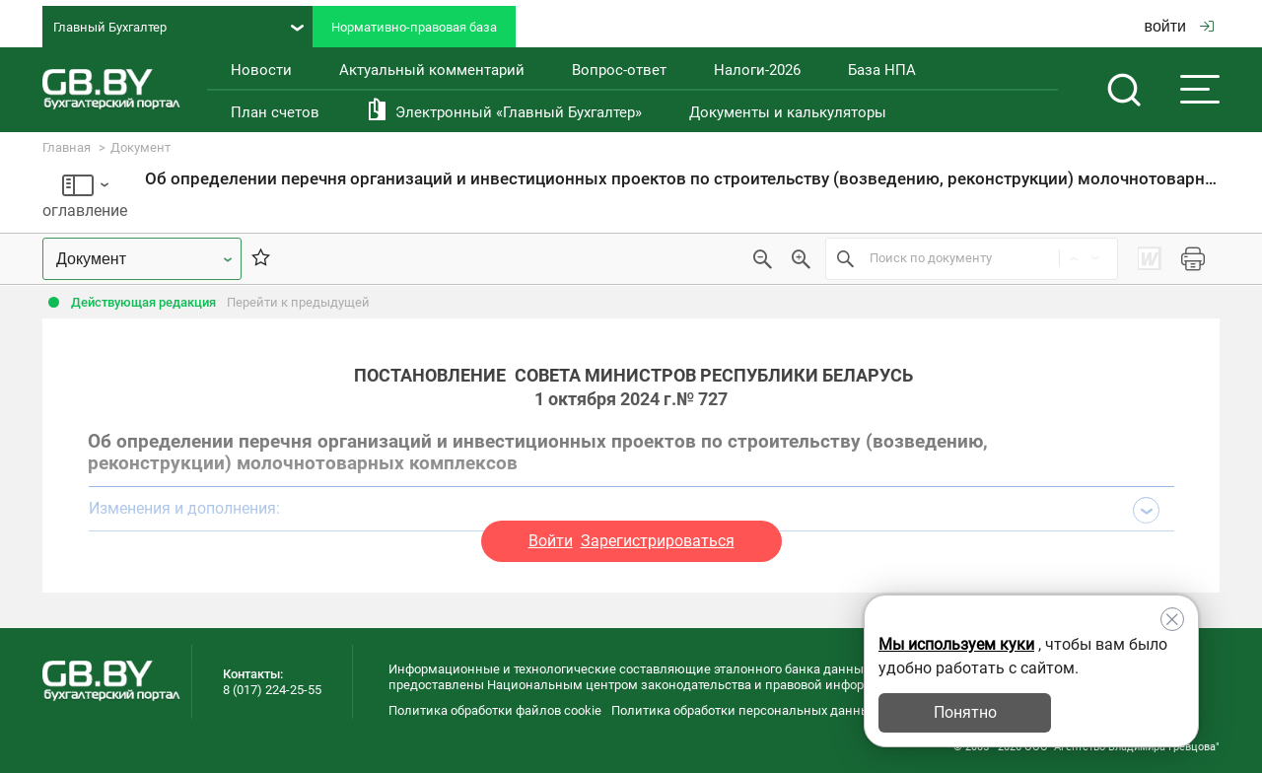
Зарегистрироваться (658, 540)
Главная (66, 147)
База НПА (882, 70)
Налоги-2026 (757, 70)
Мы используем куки (956, 644)
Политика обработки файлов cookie (494, 710)
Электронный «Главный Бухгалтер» (518, 112)
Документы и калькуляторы (787, 112)
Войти (550, 540)
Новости (261, 70)
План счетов (275, 112)
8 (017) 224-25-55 (272, 689)
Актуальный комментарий (432, 70)
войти (1179, 26)
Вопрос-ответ (619, 70)
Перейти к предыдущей (298, 302)
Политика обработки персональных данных (743, 710)
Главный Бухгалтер (178, 27)
